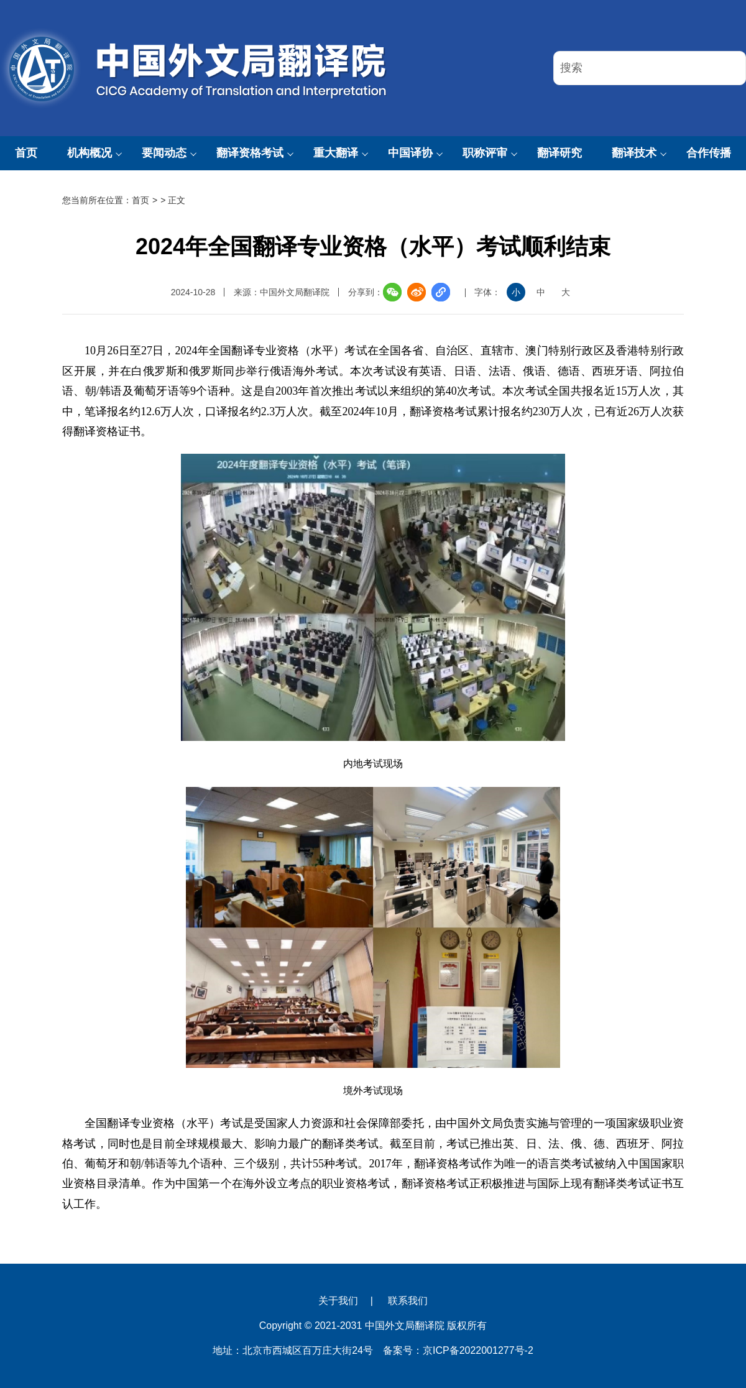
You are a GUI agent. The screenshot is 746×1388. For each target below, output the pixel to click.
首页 (26, 153)
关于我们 (338, 1300)
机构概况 (89, 153)
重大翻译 (335, 153)
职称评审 (485, 153)
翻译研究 (559, 153)
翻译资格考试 (249, 153)
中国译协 (410, 153)
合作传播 (708, 153)
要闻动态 (164, 153)
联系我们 (408, 1300)
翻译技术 (634, 153)
